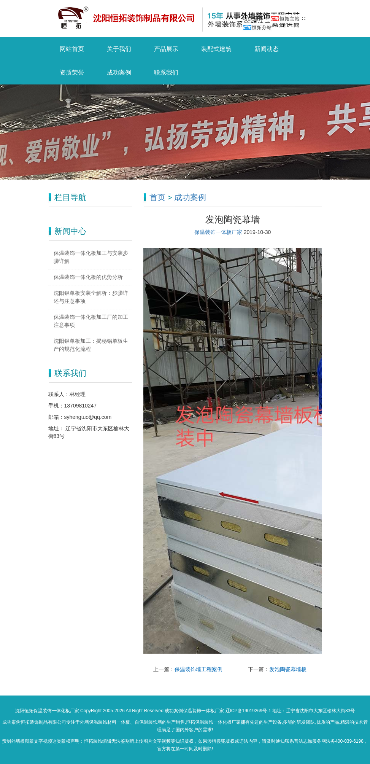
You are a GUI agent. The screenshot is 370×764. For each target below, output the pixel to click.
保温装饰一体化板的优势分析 (88, 277)
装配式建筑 (216, 49)
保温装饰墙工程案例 (198, 669)
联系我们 (166, 72)
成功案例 (119, 72)
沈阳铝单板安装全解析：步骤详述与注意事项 (91, 297)
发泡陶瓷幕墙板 (287, 669)
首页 (157, 197)
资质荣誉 (72, 72)
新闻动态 (266, 49)
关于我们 (119, 49)
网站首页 (72, 49)
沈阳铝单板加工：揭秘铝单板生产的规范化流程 (91, 345)
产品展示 (166, 49)
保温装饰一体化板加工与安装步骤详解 (91, 257)
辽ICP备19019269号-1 (248, 710)
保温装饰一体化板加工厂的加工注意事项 (91, 321)
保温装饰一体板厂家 (219, 232)
